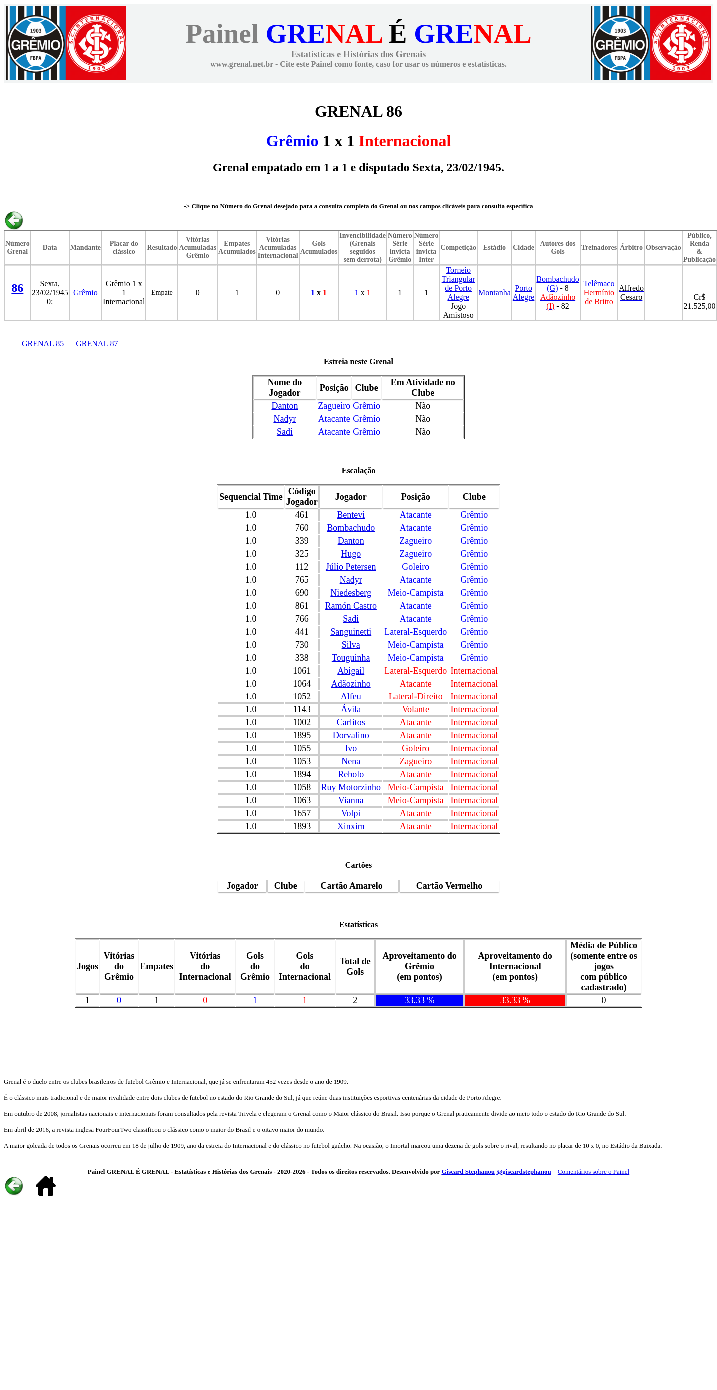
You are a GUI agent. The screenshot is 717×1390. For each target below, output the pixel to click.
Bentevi (351, 515)
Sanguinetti (350, 632)
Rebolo (351, 774)
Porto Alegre (524, 292)
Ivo (351, 748)
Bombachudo (351, 528)
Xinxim (351, 826)
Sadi (285, 432)
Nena (350, 761)
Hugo (351, 554)
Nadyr (284, 419)
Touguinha (351, 658)
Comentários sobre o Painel (593, 1171)
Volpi (351, 813)
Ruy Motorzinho (351, 787)
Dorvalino (351, 735)
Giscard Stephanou (468, 1171)
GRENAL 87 (97, 343)
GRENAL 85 (43, 343)
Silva (351, 645)
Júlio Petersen (351, 567)
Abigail (350, 671)
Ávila (351, 709)
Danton (284, 406)
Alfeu (351, 696)
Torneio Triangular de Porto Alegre (458, 283)
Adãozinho (351, 684)
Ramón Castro (351, 606)
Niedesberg (350, 593)
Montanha (494, 292)
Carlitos (351, 722)
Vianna (351, 800)
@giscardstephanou (523, 1171)
